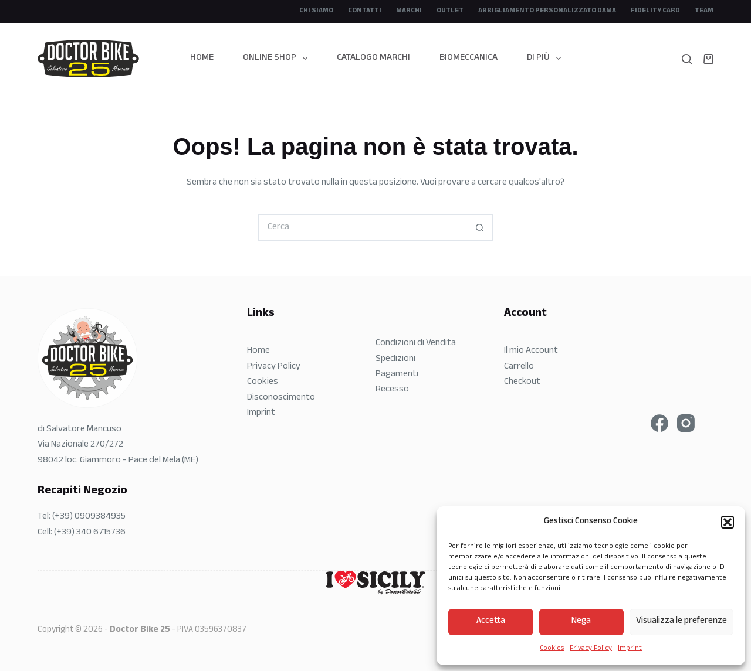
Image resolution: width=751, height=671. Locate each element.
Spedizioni (395, 359)
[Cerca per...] (362, 227)
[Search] (687, 59)
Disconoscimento (281, 398)
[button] (727, 522)
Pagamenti (397, 375)
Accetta (490, 621)
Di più (546, 58)
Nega (581, 621)
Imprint (630, 649)
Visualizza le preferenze (681, 621)
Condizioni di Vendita (416, 344)
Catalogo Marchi (373, 58)
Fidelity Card (655, 11)
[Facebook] (659, 423)
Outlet (450, 11)
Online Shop (277, 58)
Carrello (519, 367)
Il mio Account (531, 351)
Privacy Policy (591, 649)
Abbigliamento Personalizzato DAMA (547, 11)
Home (202, 58)
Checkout (522, 382)
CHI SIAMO (316, 11)
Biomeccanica (468, 58)
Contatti (364, 11)
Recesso (392, 390)
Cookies (552, 649)
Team (704, 11)
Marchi (409, 11)
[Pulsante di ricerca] (479, 227)
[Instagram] (686, 423)
